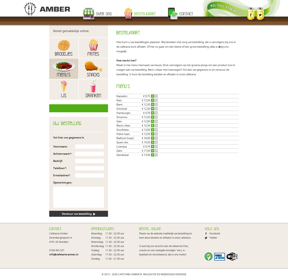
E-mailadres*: (62, 175)
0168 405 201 (56, 250)
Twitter (213, 237)
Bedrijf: (58, 161)
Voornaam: (60, 146)
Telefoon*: (60, 168)
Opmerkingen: (62, 182)
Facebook (214, 233)
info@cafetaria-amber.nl (63, 254)
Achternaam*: (62, 154)
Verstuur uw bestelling (78, 214)
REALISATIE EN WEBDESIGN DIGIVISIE (164, 274)
